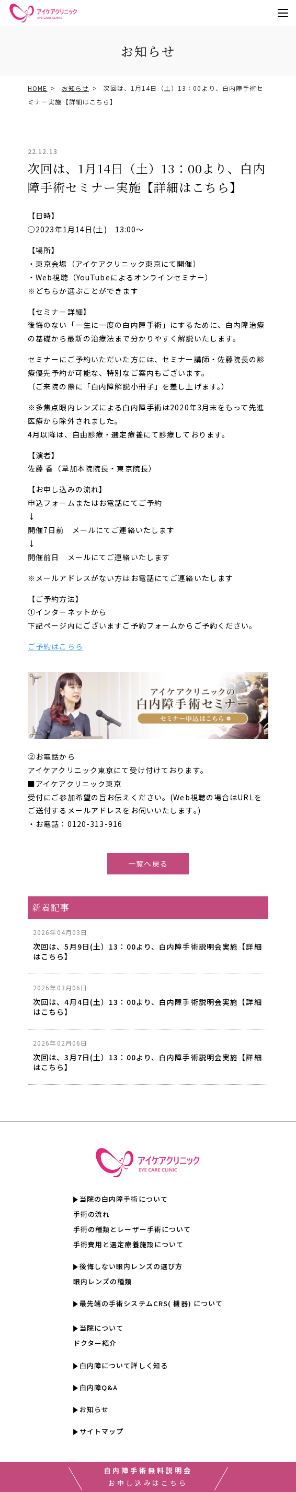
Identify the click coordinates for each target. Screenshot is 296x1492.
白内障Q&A (98, 1388)
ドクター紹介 (95, 1343)
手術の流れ (91, 1214)
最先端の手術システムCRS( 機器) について (151, 1304)
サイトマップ (101, 1432)
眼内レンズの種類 (102, 1282)
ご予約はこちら (55, 646)
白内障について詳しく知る (123, 1365)
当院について (101, 1328)
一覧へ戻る (148, 863)
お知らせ (75, 88)
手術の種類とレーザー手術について (132, 1230)
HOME (37, 88)
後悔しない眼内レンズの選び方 (131, 1267)
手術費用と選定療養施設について (128, 1245)
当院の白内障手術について (123, 1199)
